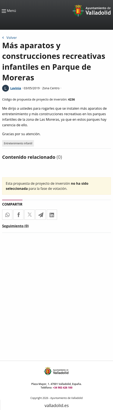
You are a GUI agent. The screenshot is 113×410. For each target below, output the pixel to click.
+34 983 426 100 (62, 387)
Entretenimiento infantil (18, 143)
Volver (9, 37)
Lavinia (15, 88)
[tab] (15, 227)
